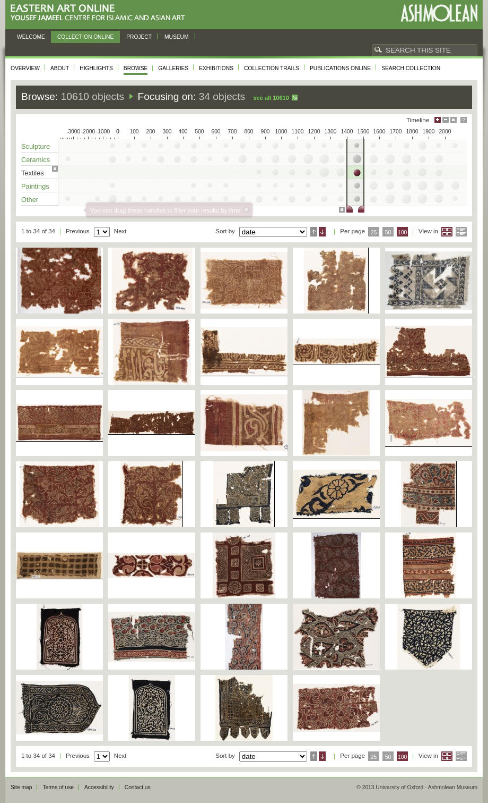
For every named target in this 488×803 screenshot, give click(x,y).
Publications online (340, 68)
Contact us (138, 787)
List (461, 231)
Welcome (31, 37)
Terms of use (58, 787)
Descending (322, 231)
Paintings (35, 186)
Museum (176, 37)
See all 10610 (271, 98)
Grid (446, 231)
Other (29, 200)
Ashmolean (438, 13)
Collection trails (271, 68)
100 (402, 232)
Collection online (85, 37)
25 (374, 232)
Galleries (173, 68)
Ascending (313, 231)
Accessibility (99, 787)
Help (463, 120)
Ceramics (35, 160)
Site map (21, 787)
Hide (453, 120)
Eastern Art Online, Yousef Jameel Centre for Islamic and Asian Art (100, 13)
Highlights (96, 68)
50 (388, 232)
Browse (136, 68)
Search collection (410, 68)
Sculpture (35, 146)
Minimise (445, 120)
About (59, 68)
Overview (25, 68)
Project (139, 37)
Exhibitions (216, 68)
